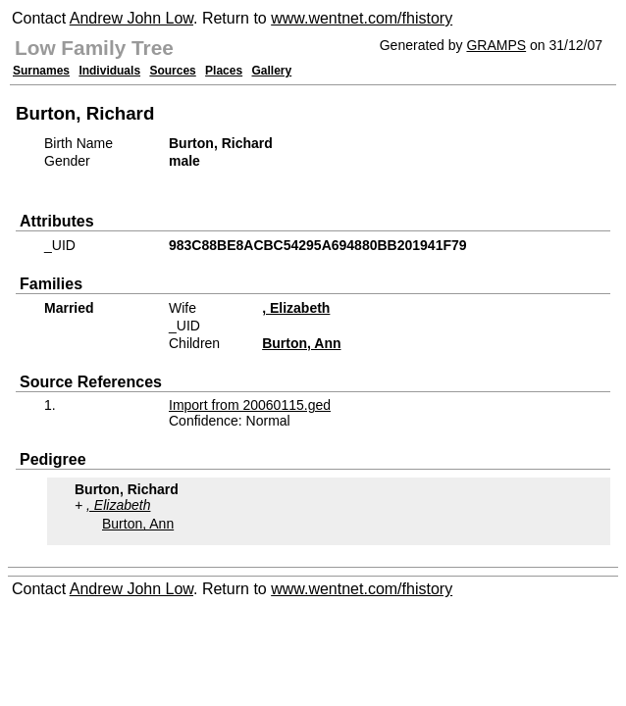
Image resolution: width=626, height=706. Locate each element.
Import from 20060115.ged (250, 405)
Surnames (41, 70)
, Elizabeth (296, 308)
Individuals (109, 70)
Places (223, 70)
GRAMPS (496, 45)
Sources (172, 70)
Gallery (272, 70)
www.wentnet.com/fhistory (361, 18)
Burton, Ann (301, 343)
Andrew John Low (131, 18)
